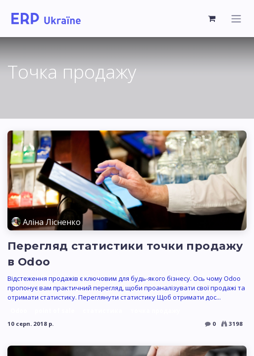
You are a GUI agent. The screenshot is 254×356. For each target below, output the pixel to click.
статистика (102, 311)
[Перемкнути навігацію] (236, 18)
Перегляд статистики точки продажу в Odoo (125, 253)
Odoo (18, 311)
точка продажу (155, 311)
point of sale (55, 311)
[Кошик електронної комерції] (212, 18)
